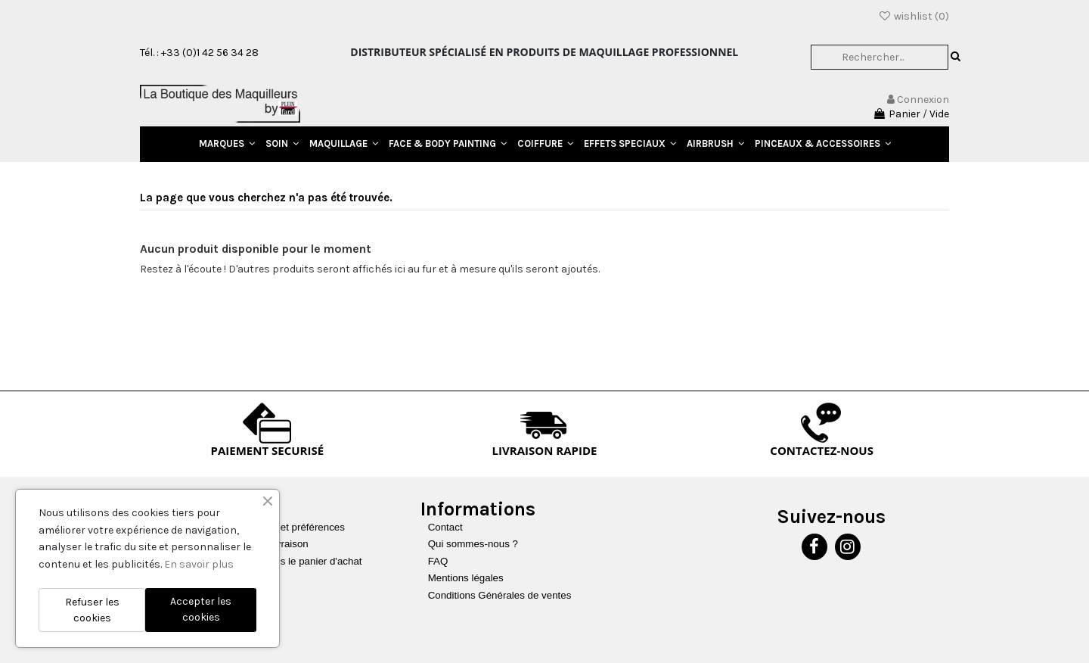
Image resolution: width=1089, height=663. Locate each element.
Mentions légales (466, 578)
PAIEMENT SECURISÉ (267, 450)
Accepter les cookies (200, 609)
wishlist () (913, 16)
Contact (445, 527)
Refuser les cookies (92, 610)
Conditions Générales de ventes (500, 595)
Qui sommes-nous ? (473, 543)
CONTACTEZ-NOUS (821, 450)
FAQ (438, 561)
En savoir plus (199, 564)
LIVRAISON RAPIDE (544, 450)
